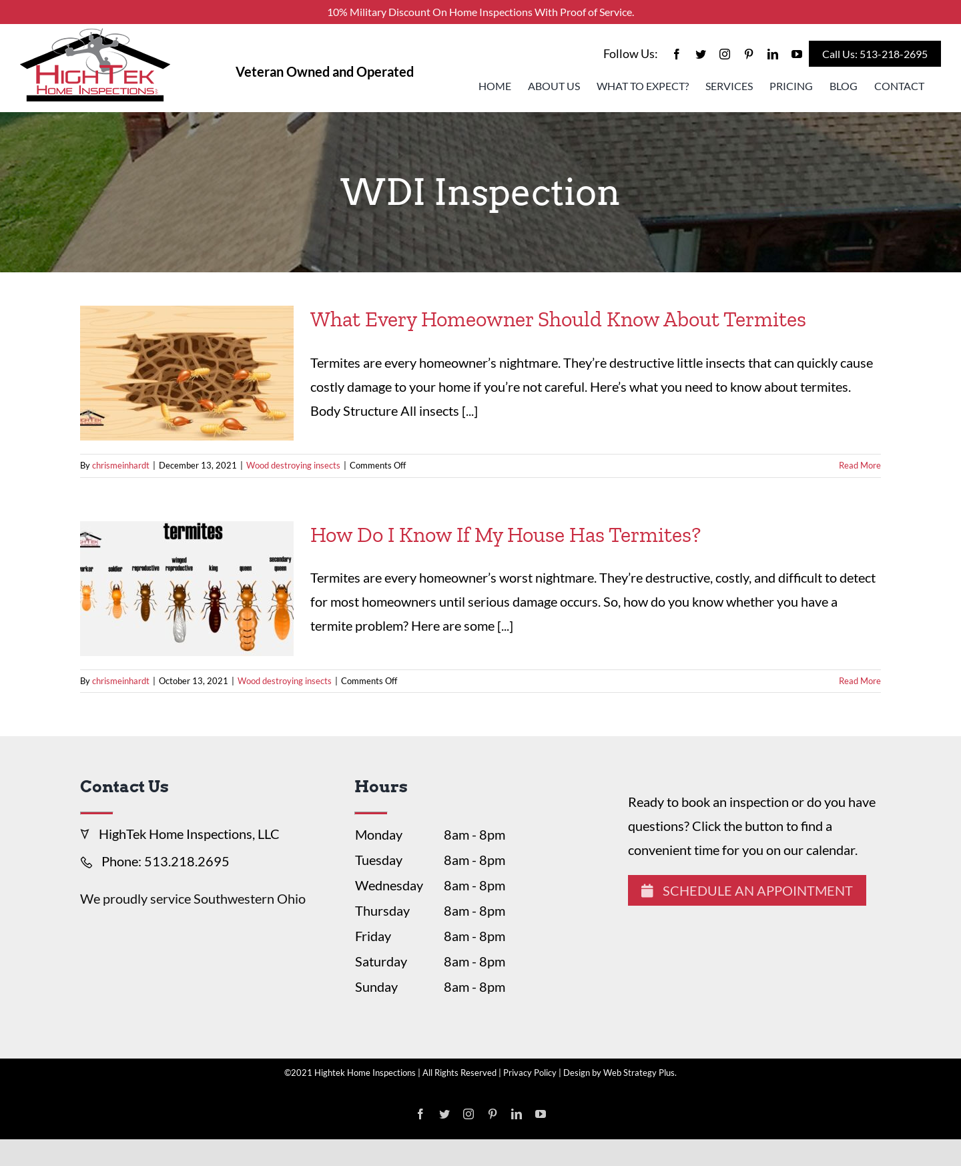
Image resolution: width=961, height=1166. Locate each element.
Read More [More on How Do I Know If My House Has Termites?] (860, 680)
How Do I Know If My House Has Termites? (505, 534)
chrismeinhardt (120, 465)
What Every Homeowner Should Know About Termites (558, 319)
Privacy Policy (530, 1072)
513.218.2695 (187, 861)
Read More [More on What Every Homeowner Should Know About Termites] (860, 465)
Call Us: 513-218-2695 (875, 53)
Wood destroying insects (293, 465)
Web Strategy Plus (639, 1072)
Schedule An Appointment (747, 890)
